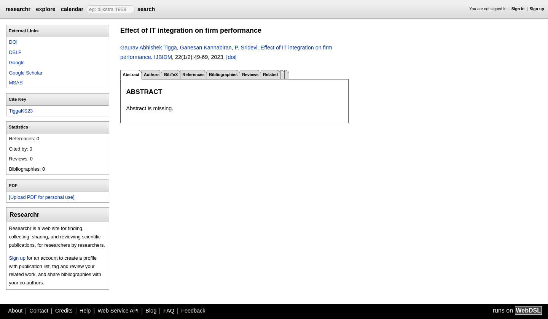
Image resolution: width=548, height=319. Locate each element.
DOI (13, 42)
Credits (64, 311)
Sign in (518, 9)
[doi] (231, 57)
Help (85, 311)
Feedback (193, 311)
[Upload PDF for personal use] (41, 197)
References (193, 74)
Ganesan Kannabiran (206, 47)
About (15, 311)
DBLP (15, 52)
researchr (17, 9)
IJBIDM (163, 57)
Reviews (250, 74)
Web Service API (118, 311)
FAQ (168, 311)
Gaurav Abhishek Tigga (148, 47)
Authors (151, 74)
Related (270, 74)
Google (16, 62)
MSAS (15, 83)
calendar (72, 9)
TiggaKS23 (21, 111)
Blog (150, 311)
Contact (38, 311)
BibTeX (171, 74)
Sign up (537, 9)
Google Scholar (25, 73)
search (146, 9)
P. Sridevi (246, 47)
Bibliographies (223, 74)
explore (45, 9)
